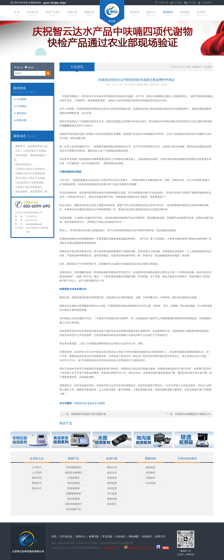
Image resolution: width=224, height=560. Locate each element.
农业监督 (112, 488)
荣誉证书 (37, 483)
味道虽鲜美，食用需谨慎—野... (32, 191)
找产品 (20, 67)
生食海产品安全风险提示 (28, 187)
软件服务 (185, 13)
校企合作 (37, 488)
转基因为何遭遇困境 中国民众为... (193, 414)
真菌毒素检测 (73, 493)
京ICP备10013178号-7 (112, 548)
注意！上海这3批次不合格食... (31, 150)
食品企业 (112, 472)
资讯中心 (81, 536)
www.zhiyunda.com (33, 224)
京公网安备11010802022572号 (139, 548)
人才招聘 (37, 472)
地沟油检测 (73, 483)
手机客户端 (163, 2)
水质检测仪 (73, 478)
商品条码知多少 (24, 164)
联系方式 (160, 536)
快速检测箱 (73, 488)
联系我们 (202, 13)
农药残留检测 (73, 467)
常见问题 (107, 536)
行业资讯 (21, 106)
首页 (188, 67)
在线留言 (147, 536)
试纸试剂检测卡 (73, 504)
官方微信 (192, 2)
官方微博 (178, 2)
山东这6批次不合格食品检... (30, 182)
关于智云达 (66, 536)
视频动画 (89, 13)
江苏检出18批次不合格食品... (31, 169)
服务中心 (151, 13)
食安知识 (21, 113)
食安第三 (112, 504)
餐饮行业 (112, 467)
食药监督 (112, 483)
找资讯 (30, 67)
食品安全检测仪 (73, 472)
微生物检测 (73, 498)
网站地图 (134, 536)
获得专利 (37, 478)
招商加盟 (134, 13)
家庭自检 (112, 498)
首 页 (17, 13)
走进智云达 (33, 13)
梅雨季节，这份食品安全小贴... (32, 146)
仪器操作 (150, 478)
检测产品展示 (53, 13)
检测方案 (72, 13)
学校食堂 (112, 478)
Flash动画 (150, 483)
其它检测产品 (73, 509)
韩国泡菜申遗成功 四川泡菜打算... (89, 414)
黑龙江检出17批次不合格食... (31, 178)
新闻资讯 (168, 13)
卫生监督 (112, 493)
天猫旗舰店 (206, 2)
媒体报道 (150, 467)
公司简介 (37, 467)
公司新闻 (21, 99)
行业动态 (120, 536)
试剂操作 (150, 472)
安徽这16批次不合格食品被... (31, 173)
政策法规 (21, 120)
